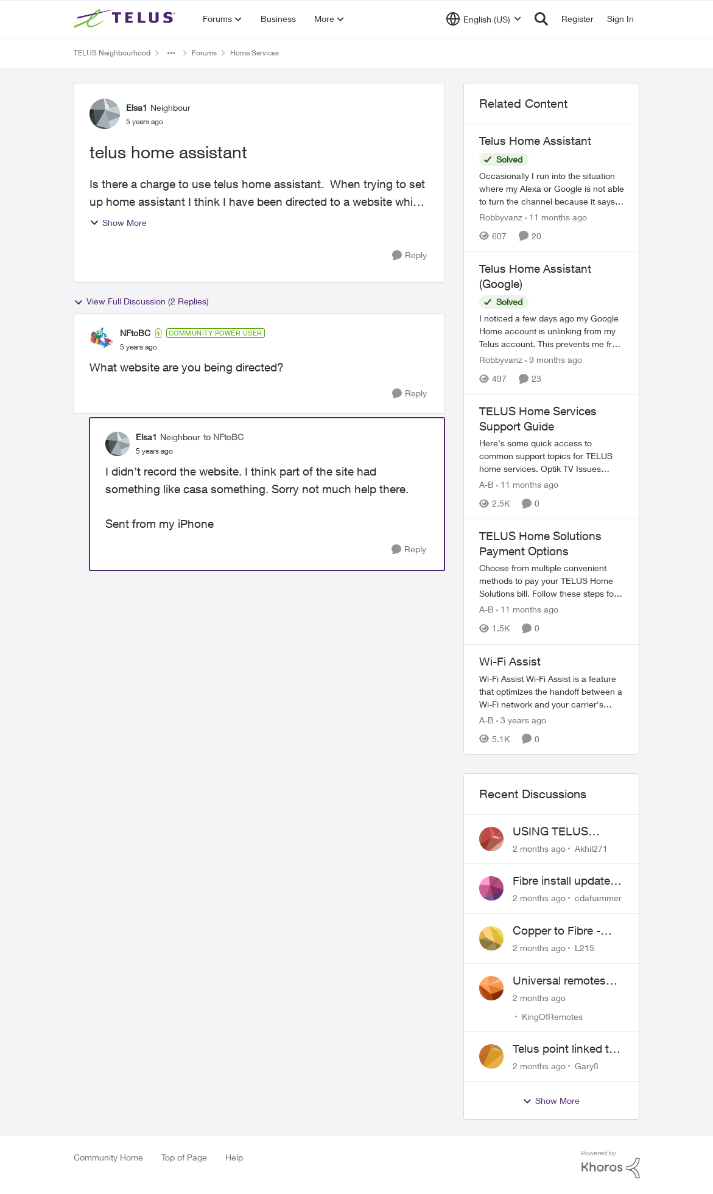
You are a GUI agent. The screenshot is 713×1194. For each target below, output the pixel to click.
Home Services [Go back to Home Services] (254, 52)
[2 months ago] (539, 847)
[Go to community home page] (126, 19)
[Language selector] (484, 19)
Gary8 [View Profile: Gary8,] (587, 1066)
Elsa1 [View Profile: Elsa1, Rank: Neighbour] (136, 107)
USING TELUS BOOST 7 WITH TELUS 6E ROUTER (564, 831)
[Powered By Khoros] (610, 1165)
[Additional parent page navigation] (171, 52)
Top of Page (184, 1157)
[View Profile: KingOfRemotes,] (491, 988)
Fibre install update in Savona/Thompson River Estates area (567, 881)
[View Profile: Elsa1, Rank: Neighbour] (105, 114)
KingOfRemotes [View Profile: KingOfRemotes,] (552, 1016)
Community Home (108, 1157)
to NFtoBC (223, 437)
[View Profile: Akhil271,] (491, 839)
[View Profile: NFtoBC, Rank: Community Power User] (102, 340)
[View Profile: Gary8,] (491, 1056)
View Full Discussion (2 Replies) (141, 301)
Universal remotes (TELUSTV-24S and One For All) (563, 981)
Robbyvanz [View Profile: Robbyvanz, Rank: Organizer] (500, 217)
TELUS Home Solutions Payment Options (540, 543)
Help (234, 1157)
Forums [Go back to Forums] (204, 52)
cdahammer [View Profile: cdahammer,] (598, 898)
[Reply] (409, 255)
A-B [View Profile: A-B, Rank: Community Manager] (486, 484)
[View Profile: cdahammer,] (491, 888)
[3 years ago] (521, 720)
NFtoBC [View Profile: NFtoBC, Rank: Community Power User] (135, 333)
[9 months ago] (553, 359)
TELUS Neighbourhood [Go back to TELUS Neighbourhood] (112, 52)
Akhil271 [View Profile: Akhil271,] (591, 848)
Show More (118, 222)
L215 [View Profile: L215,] (584, 948)
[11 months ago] (556, 217)
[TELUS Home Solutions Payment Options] (551, 581)
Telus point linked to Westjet (564, 1049)
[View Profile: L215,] (491, 938)
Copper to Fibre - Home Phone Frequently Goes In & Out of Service (567, 931)
